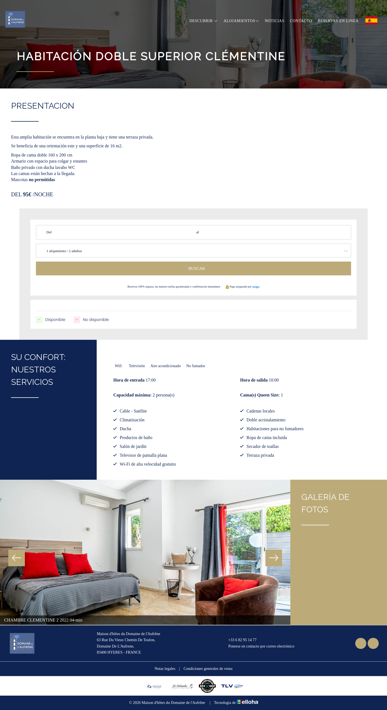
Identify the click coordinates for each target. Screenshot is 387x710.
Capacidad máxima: (132, 395)
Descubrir (203, 21)
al (197, 232)
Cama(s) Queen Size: (260, 395)
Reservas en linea (338, 21)
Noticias (275, 21)
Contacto (301, 21)
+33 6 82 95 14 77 (239, 640)
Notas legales (165, 669)
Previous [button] (16, 558)
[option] (145, 552)
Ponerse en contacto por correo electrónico (258, 646)
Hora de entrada (128, 380)
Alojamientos (241, 21)
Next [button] (273, 558)
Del (49, 232)
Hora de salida (254, 380)
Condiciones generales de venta (207, 669)
